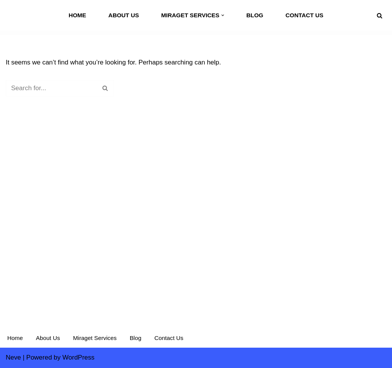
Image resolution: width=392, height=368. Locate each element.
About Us (123, 15)
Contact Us (304, 15)
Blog (254, 15)
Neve (13, 357)
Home (77, 15)
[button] (222, 15)
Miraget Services (95, 338)
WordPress (78, 357)
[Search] (379, 15)
